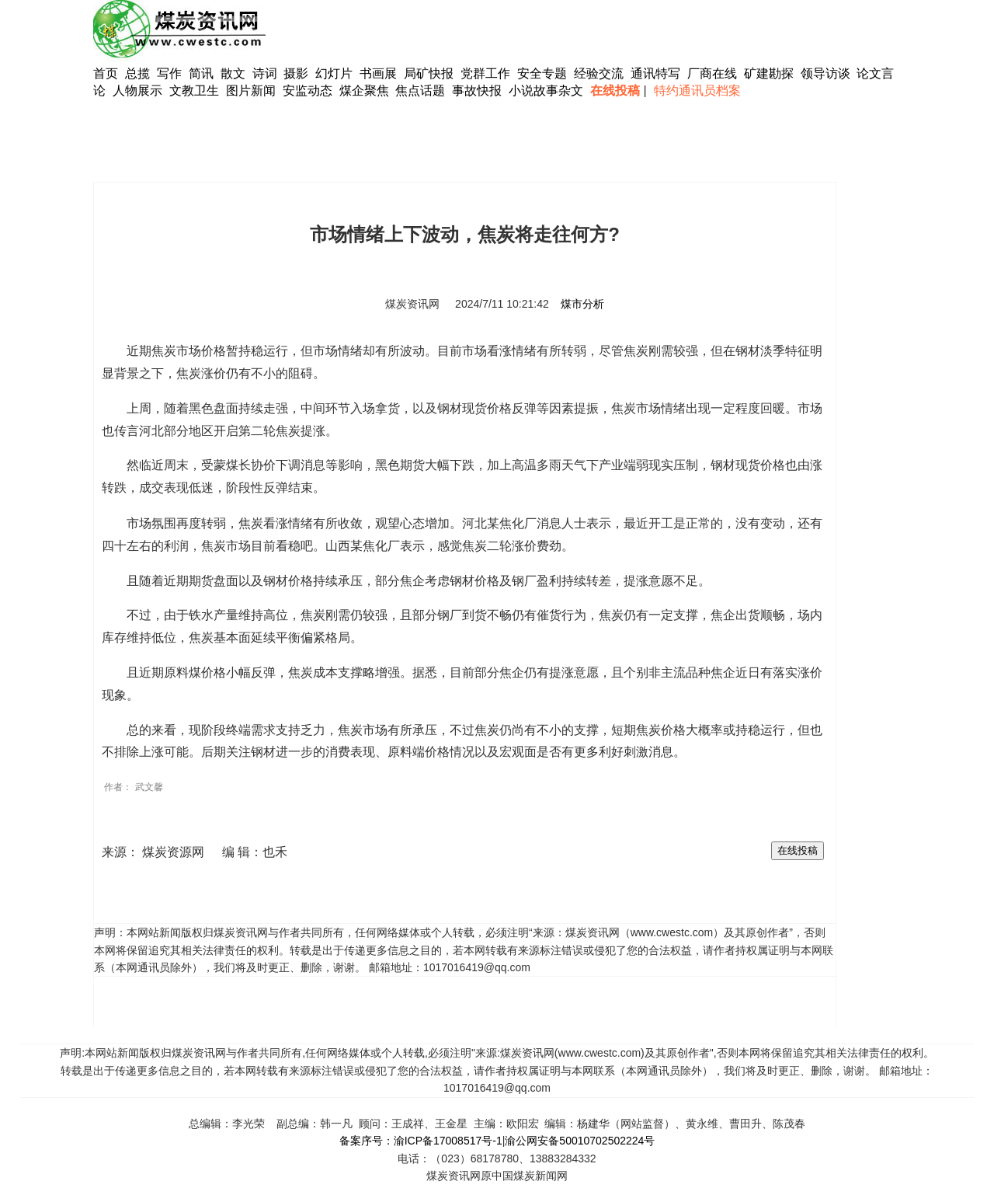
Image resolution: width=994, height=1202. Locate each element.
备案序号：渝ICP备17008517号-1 (420, 1140)
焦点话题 (420, 90)
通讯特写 (655, 73)
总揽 (137, 73)
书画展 (378, 73)
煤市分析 (582, 304)
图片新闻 (251, 90)
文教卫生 (194, 90)
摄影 (297, 73)
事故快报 (477, 90)
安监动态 (307, 90)
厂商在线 (712, 73)
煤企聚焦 (364, 90)
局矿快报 (429, 73)
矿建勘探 (769, 73)
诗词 (266, 73)
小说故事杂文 (546, 90)
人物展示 (137, 90)
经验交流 (599, 73)
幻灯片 (334, 73)
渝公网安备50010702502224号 (580, 1140)
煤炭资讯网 (412, 304)
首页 (105, 73)
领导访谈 (825, 73)
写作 (169, 73)
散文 (234, 73)
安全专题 (542, 73)
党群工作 (485, 73)
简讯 (201, 73)
